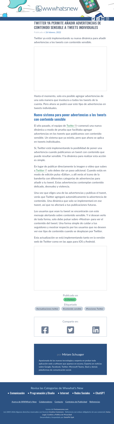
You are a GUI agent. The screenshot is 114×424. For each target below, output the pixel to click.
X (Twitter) (70, 299)
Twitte (70, 125)
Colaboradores (45, 401)
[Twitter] (93, 19)
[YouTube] (102, 19)
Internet (64, 393)
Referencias (95, 401)
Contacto (59, 401)
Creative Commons (56, 412)
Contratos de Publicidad (76, 401)
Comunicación (17, 393)
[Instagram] (107, 19)
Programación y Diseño (42, 393)
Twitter (39, 170)
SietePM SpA (69, 417)
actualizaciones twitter (48, 308)
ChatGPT (100, 393)
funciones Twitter (95, 308)
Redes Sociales (82, 393)
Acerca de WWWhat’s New (24, 401)
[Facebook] (98, 19)
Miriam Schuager (73, 354)
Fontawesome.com (61, 409)
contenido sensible (72, 308)
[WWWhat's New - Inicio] (57, 8)
